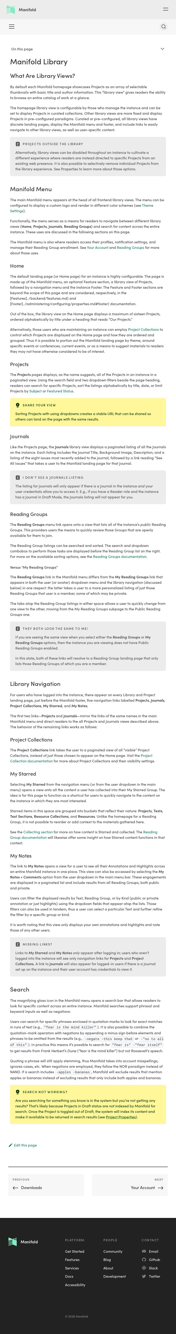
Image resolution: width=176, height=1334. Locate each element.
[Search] (164, 26)
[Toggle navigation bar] (11, 26)
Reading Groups (130, 247)
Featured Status (60, 390)
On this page (22, 48)
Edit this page (22, 1144)
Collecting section (38, 831)
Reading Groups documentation (119, 556)
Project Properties (121, 1116)
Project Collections (143, 329)
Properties (69, 168)
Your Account (97, 247)
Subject (35, 390)
